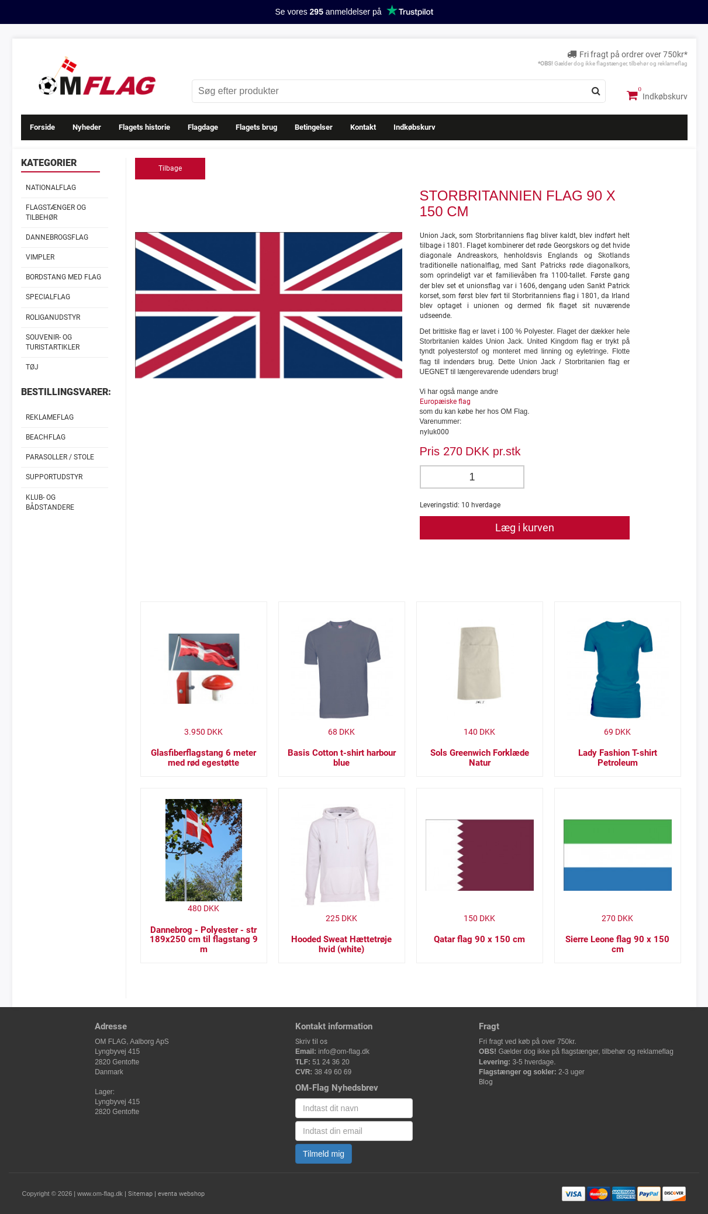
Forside (42, 127)
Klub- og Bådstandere (50, 502)
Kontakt (363, 127)
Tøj (32, 367)
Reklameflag (50, 417)
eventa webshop (181, 1194)
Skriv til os (311, 1041)
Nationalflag (51, 188)
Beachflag (45, 437)
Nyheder (86, 127)
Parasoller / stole (60, 457)
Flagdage (203, 127)
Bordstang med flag (63, 277)
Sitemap (140, 1194)
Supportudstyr (54, 477)
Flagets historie (144, 127)
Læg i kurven (524, 527)
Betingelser (314, 127)
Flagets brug (256, 127)
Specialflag (48, 297)
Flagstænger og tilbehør (56, 212)
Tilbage (170, 168)
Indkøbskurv (657, 95)
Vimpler (40, 257)
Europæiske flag (445, 401)
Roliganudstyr (53, 317)
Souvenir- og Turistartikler (53, 342)
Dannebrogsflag (57, 237)
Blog (486, 1082)
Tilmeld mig (323, 1153)
